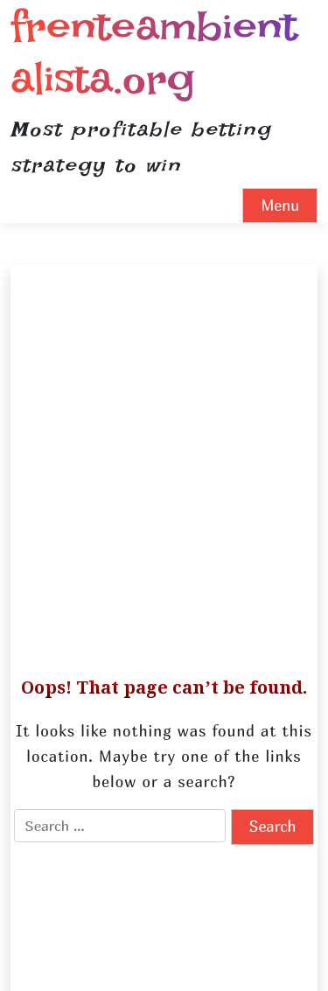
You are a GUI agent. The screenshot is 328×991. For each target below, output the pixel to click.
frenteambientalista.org (153, 52)
